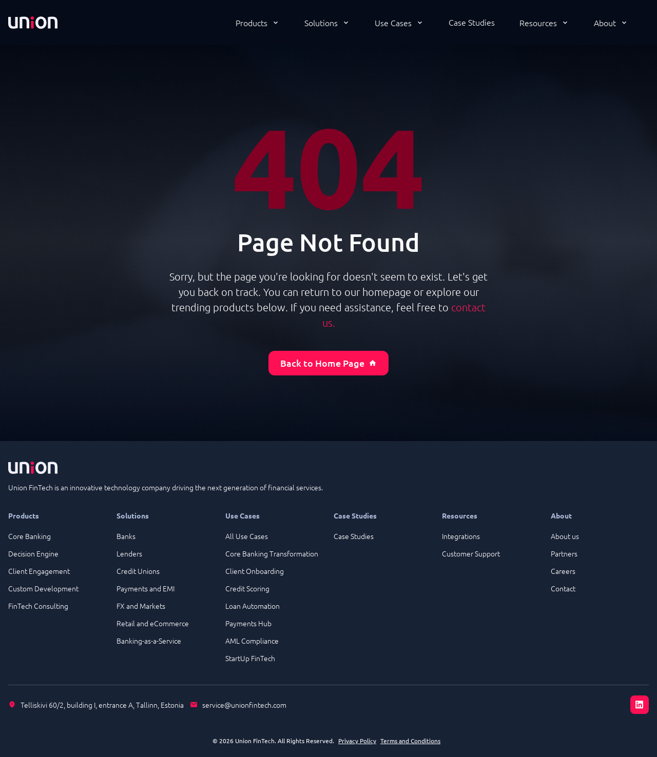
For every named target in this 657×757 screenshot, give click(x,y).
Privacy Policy (357, 740)
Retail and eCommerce (153, 623)
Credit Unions (138, 571)
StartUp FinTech (250, 658)
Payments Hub (248, 623)
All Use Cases (246, 536)
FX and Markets (141, 606)
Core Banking (29, 536)
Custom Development (43, 588)
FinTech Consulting (38, 606)
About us (565, 536)
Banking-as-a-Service (149, 640)
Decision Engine (33, 553)
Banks (126, 536)
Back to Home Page (328, 363)
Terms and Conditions (410, 740)
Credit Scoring (247, 588)
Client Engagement (39, 571)
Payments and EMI (146, 588)
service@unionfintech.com (244, 705)
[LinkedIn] (639, 704)
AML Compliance (252, 640)
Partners (564, 553)
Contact (563, 588)
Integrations (461, 536)
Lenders (129, 553)
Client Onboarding (254, 571)
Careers (563, 571)
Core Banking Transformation (271, 553)
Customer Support (471, 553)
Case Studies (472, 22)
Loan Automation (252, 606)
